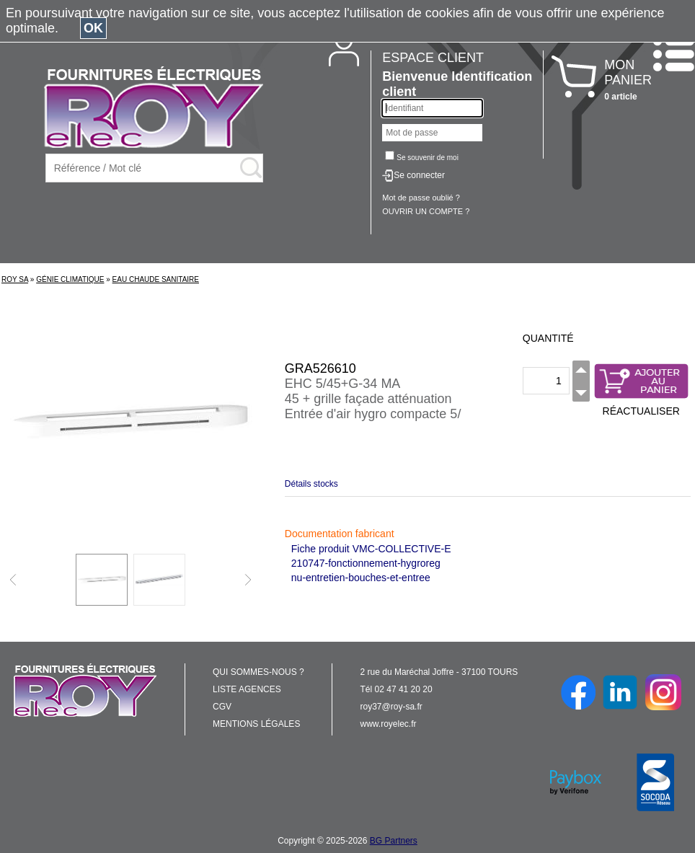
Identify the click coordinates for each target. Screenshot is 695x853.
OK (93, 28)
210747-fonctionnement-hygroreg (366, 563)
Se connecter (419, 175)
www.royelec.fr (388, 724)
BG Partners (393, 841)
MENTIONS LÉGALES (256, 724)
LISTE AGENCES (247, 689)
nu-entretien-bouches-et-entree (360, 577)
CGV (222, 707)
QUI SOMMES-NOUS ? (258, 672)
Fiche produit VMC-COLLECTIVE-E (371, 548)
